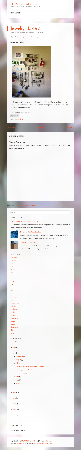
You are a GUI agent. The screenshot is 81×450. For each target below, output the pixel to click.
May (17, 380)
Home (41, 127)
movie (13, 312)
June (17, 377)
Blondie (13, 261)
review (13, 324)
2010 (15, 404)
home (12, 288)
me (12, 300)
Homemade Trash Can (27, 242)
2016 (14, 342)
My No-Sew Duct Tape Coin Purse (30, 232)
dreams (13, 276)
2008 (15, 415)
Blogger (48, 441)
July (17, 363)
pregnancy (14, 318)
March (18, 383)
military (13, 306)
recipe (13, 321)
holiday (13, 285)
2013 (14, 353)
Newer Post (12, 127)
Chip (12, 267)
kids (12, 291)
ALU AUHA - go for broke (24, 3)
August (18, 360)
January (18, 387)
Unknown (28, 33)
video (12, 333)
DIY (17, 119)
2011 (14, 398)
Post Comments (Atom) (26, 205)
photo (21, 119)
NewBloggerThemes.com (44, 443)
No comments (38, 33)
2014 (14, 347)
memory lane (15, 303)
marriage (14, 297)
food (12, 282)
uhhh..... (13, 330)
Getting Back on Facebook (26, 370)
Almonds (14, 258)
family (13, 279)
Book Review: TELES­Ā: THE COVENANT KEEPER (28, 221)
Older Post (69, 127)
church (13, 270)
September (20, 356)
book (12, 264)
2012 (14, 392)
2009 (15, 409)
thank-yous (14, 327)
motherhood (15, 309)
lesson (13, 294)
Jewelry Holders (25, 28)
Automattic (20, 443)
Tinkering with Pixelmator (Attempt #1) (30, 366)
